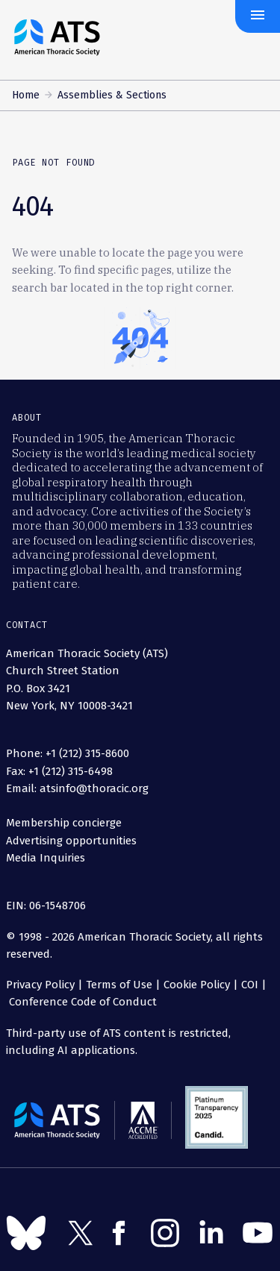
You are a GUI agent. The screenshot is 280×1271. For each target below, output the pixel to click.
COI (249, 984)
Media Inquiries (45, 857)
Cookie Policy (197, 984)
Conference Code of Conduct (81, 1001)
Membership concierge (64, 822)
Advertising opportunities (71, 840)
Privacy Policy (40, 984)
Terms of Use (119, 984)
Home (26, 95)
